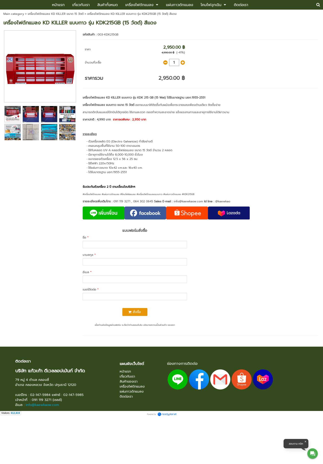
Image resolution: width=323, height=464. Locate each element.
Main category (13, 14)
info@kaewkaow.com (188, 201)
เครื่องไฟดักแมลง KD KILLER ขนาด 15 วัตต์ (56, 14)
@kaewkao (222, 201)
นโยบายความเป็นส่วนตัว (155, 325)
